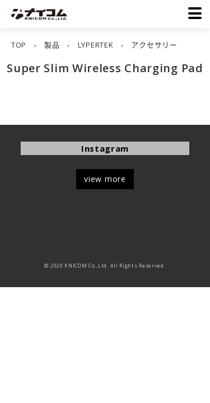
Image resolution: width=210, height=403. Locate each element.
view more (104, 179)
